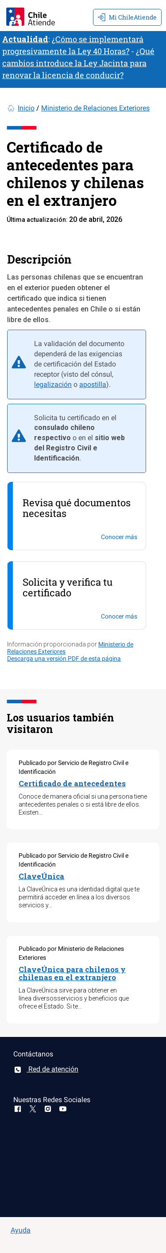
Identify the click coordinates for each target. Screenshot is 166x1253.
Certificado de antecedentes (72, 783)
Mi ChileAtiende (127, 17)
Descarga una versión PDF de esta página (64, 658)
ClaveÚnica (41, 876)
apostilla (92, 384)
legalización (53, 384)
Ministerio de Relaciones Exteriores (95, 108)
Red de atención (45, 1069)
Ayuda (21, 1230)
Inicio (26, 108)
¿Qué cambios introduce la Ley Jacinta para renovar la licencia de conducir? (78, 63)
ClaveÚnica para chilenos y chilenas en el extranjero (72, 973)
